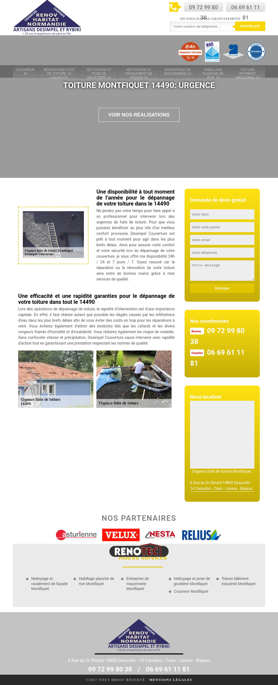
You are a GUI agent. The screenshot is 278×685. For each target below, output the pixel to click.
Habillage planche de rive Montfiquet (96, 581)
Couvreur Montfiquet (191, 591)
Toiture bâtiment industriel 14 (248, 72)
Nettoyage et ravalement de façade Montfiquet (49, 583)
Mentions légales (171, 680)
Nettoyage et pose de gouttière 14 (99, 72)
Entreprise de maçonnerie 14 (178, 71)
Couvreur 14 (25, 71)
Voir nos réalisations (139, 115)
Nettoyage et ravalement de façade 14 (138, 72)
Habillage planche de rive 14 (213, 72)
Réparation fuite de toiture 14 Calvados (58, 72)
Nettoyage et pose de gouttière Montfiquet (192, 581)
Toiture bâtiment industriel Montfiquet (238, 581)
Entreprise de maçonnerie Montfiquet (137, 583)
